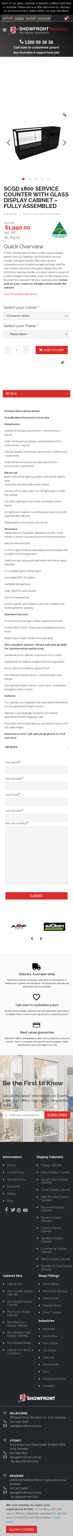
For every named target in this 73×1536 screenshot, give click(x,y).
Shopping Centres (54, 1378)
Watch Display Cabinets (56, 1259)
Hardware (49, 1329)
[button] (64, 117)
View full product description (20, 294)
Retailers (8, 18)
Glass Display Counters (55, 1172)
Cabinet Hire (14, 1284)
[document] (36, 1518)
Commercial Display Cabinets (54, 1250)
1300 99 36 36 (39, 42)
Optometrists (51, 1364)
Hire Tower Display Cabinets (19, 1313)
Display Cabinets (51, 1165)
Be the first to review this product (42, 213)
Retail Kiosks (51, 1298)
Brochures (13, 1186)
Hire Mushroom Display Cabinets (17, 1324)
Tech (46, 1371)
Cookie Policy (16, 1172)
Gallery (11, 1193)
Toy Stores (49, 1350)
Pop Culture (50, 1343)
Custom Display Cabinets (51, 1229)
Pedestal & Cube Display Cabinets (56, 1267)
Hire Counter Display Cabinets (20, 1293)
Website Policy (16, 1179)
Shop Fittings (51, 1284)
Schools (19, 18)
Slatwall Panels (52, 1305)
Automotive (50, 1336)
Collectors (44, 18)
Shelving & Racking (55, 1291)
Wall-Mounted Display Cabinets (55, 1198)
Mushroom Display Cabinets (53, 1209)
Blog (10, 1200)
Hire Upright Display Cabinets (20, 1303)
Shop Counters (52, 1312)
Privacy (11, 1165)
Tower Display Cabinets (55, 1189)
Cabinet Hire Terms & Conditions (20, 1351)
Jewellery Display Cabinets (52, 1240)
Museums (31, 18)
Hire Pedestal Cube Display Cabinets (19, 1334)
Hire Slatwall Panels (19, 1342)
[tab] (36, 393)
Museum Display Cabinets (51, 1219)
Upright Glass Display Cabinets (54, 1181)
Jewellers (49, 1385)
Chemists (49, 1357)
